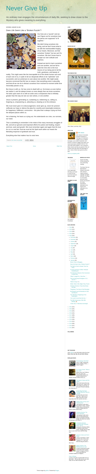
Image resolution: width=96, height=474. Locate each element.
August (72, 245)
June (72, 250)
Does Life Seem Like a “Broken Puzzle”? (79, 264)
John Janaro (81, 132)
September (73, 243)
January (73, 260)
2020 (70, 308)
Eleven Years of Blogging (76, 262)
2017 (70, 315)
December (73, 237)
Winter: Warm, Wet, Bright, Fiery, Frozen (79, 284)
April (72, 254)
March (72, 256)
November (73, 239)
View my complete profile (74, 153)
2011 (70, 327)
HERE (71, 352)
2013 (70, 323)
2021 (70, 306)
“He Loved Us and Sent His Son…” (78, 298)
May (72, 252)
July (72, 247)
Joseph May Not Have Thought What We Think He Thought (82, 392)
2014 (70, 321)
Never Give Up (26, 8)
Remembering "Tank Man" (82, 361)
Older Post (59, 146)
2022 (70, 235)
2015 (70, 319)
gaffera (47, 470)
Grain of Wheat (72, 456)
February (73, 258)
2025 (70, 229)
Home (34, 146)
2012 (70, 325)
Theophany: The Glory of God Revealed (79, 289)
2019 (70, 311)
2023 (70, 233)
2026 (70, 227)
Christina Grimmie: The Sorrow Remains (81, 413)
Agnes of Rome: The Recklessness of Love (81, 446)
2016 (70, 317)
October (73, 241)
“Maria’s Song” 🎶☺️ (75, 281)
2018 (70, 313)
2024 (70, 231)
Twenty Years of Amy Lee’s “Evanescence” (82, 402)
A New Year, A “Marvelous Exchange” (79, 303)
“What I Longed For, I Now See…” (78, 276)
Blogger (57, 470)
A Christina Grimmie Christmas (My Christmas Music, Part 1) (82, 424)
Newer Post (9, 146)
